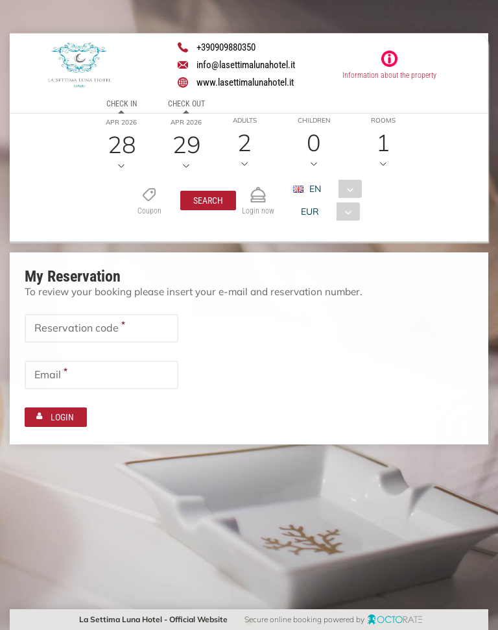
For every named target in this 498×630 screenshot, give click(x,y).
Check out (186, 104)
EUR (309, 211)
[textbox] (101, 327)
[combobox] (332, 188)
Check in (121, 104)
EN (314, 189)
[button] (207, 200)
